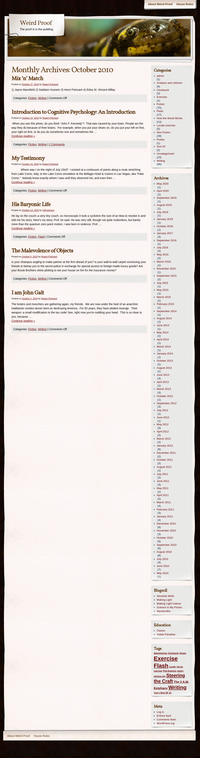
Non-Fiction (164, 132)
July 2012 (162, 410)
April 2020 (163, 190)
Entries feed (164, 715)
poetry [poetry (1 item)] (180, 671)
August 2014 (164, 318)
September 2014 (167, 311)
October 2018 (165, 226)
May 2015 (163, 289)
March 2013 (164, 388)
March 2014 (164, 346)
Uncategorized (165, 153)
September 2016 (167, 240)
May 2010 (163, 573)
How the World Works (169, 118)
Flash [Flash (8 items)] (161, 666)
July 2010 (162, 559)
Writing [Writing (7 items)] (177, 687)
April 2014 (163, 339)
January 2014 (165, 353)
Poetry (161, 139)
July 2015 (162, 282)
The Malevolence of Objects (42, 251)
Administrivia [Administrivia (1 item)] (160, 653)
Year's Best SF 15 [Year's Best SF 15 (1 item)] (162, 693)
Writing (42, 98)
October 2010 (165, 537)
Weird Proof (36, 23)
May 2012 (163, 424)
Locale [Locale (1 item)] (172, 667)
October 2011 (165, 459)
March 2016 (164, 261)
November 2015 (166, 268)
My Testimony (28, 158)
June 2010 (163, 565)
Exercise (162, 96)
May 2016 (163, 254)
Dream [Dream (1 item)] (183, 653)
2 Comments (57, 144)
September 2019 (167, 197)
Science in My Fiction (169, 607)
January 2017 (165, 233)
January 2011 (165, 516)
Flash (41, 236)
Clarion (161, 630)
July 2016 (162, 247)
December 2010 (166, 523)
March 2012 (164, 438)
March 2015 (164, 297)
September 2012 (167, 403)
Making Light (164, 599)
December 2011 (166, 452)
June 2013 (163, 374)
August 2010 (164, 551)
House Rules (185, 4)
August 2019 (164, 204)
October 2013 (165, 360)
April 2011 (163, 495)
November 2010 (166, 530)
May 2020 (163, 183)
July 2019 (162, 212)
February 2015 (165, 304)
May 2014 (163, 332)
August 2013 (164, 367)
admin (160, 75)
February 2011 (165, 509)
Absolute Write (165, 596)
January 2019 (165, 219)
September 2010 (167, 544)
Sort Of (161, 146)
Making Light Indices (169, 603)
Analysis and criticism (169, 82)
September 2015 (167, 275)
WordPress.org (166, 723)
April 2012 (163, 431)
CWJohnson (48, 210)
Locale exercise (166, 125)
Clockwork (163, 90)
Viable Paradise (166, 634)
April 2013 (163, 381)
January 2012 (165, 445)
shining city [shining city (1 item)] (160, 676)
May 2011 (163, 488)
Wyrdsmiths (164, 611)
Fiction (32, 98)
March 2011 (164, 502)
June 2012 (163, 417)
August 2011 (164, 466)
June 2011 (163, 481)
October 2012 (165, 396)
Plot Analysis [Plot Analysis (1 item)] (169, 671)
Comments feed (166, 719)
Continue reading (23, 136)
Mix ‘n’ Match (27, 79)
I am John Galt (28, 293)
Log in (160, 711)
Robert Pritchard (50, 84)
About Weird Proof (160, 4)
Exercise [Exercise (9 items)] (166, 658)
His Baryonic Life (31, 204)
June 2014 (163, 325)
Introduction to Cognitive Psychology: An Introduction (73, 112)
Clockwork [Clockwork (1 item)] (173, 653)
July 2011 (162, 474)
